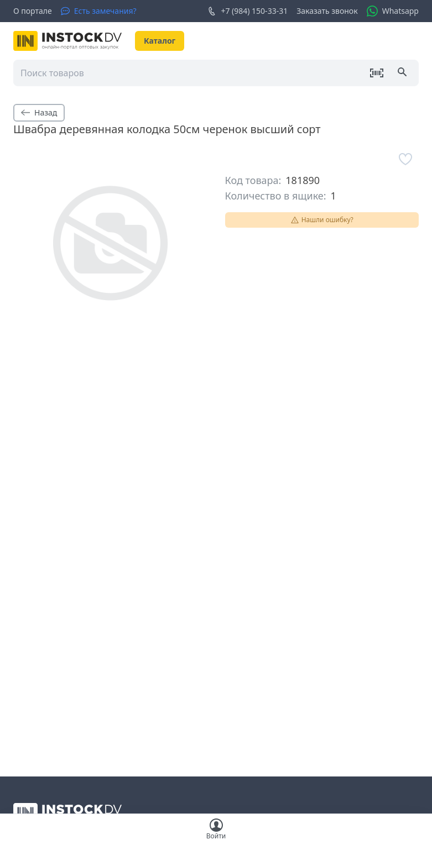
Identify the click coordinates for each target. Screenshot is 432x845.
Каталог (159, 40)
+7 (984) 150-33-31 (247, 11)
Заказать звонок (326, 11)
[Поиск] (403, 73)
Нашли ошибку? (321, 219)
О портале (32, 11)
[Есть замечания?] (99, 11)
